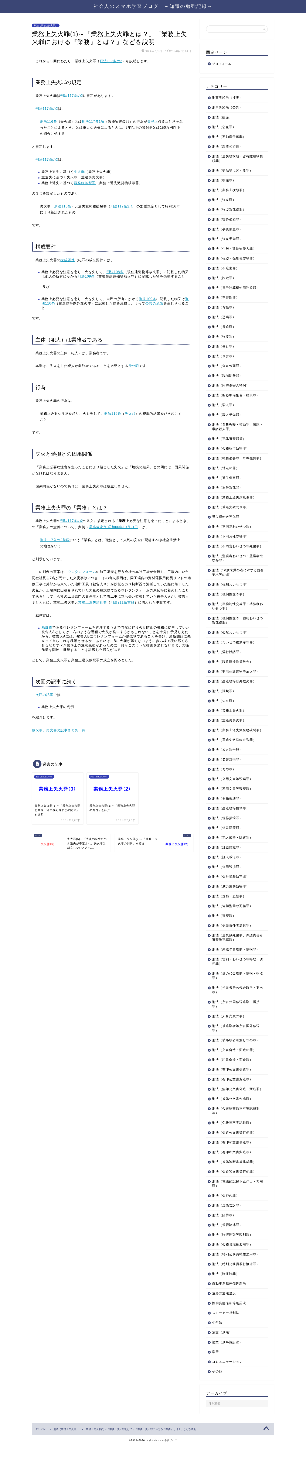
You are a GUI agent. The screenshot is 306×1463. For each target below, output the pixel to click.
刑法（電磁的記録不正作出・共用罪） (236, 1201)
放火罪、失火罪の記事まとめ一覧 (58, 730)
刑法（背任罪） (224, 307)
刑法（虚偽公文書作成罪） (232, 1116)
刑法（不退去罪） (225, 268)
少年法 (217, 1340)
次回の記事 (44, 695)
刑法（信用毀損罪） (227, 880)
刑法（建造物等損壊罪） (230, 821)
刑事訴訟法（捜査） (227, 97)
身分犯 (133, 366)
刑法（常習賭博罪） (227, 1242)
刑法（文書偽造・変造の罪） (234, 1063)
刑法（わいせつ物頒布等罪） (234, 651)
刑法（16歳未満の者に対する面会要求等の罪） (234, 581)
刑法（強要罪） (224, 336)
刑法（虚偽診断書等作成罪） (234, 1179)
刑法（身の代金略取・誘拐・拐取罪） (236, 989)
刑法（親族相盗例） (227, 146)
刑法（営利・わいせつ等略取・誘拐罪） (236, 975)
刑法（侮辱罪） (224, 782)
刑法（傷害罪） (224, 356)
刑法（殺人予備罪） (227, 414)
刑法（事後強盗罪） (227, 229)
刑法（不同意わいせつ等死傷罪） (234, 553)
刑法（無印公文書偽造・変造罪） (234, 1104)
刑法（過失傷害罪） (227, 482)
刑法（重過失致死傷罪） (230, 511)
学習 (215, 1369)
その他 (217, 1389)
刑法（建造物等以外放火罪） (234, 690)
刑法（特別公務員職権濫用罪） (236, 1272)
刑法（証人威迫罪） (227, 870)
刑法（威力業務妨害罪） (230, 900)
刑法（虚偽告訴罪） (227, 1223)
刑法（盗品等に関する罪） (232, 170)
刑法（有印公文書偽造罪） (232, 1083)
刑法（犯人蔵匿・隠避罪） (232, 851)
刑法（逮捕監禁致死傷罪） (232, 919)
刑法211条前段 (122, 602)
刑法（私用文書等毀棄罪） (232, 802)
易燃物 (46, 627)
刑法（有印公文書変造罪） (232, 1092)
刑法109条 (86, 276)
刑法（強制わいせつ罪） (230, 593)
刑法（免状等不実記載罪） (232, 1140)
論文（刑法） (222, 1350)
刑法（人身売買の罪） (229, 1029)
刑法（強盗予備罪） (227, 239)
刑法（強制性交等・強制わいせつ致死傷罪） (236, 629)
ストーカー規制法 (225, 1330)
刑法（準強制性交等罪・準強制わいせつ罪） (236, 615)
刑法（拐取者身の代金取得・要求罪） (236, 1003)
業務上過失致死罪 (92, 602)
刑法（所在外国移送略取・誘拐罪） (236, 1017)
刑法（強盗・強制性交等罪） (234, 258)
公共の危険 (154, 303)
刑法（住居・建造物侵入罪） (234, 248)
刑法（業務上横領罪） (229, 190)
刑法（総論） (222, 117)
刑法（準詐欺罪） (225, 297)
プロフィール (221, 64)
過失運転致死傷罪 (225, 521)
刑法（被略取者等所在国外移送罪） (236, 1041)
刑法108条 (115, 272)
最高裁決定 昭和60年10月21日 (113, 527)
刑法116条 (48, 121)
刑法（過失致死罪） (227, 492)
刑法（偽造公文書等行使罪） (234, 1150)
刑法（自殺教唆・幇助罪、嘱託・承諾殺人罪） (234, 427)
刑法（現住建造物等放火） (232, 670)
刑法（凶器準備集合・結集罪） (236, 395)
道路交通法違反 (224, 1311)
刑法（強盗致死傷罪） (229, 209)
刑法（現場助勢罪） (227, 375)
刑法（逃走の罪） (225, 472)
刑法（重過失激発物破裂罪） (234, 753)
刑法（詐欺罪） (224, 278)
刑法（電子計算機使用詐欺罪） (236, 287)
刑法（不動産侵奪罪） (229, 136)
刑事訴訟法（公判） (227, 107)
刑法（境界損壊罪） (227, 831)
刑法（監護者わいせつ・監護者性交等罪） (236, 567)
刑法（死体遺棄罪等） (229, 438)
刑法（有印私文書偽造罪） (232, 1160)
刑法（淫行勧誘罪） (227, 661)
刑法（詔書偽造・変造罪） (232, 1073)
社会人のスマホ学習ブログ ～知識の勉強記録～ (153, 6)
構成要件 (67, 260)
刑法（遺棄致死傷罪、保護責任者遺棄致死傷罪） (236, 951)
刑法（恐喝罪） (224, 317)
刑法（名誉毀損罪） (227, 773)
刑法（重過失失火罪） (229, 729)
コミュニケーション (227, 1379)
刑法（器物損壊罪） (227, 812)
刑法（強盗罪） (224, 200)
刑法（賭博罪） (224, 1233)
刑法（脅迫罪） (224, 327)
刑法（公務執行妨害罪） (230, 448)
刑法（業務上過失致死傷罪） (234, 502)
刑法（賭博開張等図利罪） (232, 1252)
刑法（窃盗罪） (224, 127)
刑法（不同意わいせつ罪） (232, 531)
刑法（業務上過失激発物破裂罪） (234, 741)
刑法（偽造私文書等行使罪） (234, 1189)
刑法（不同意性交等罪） (230, 541)
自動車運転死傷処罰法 (229, 1301)
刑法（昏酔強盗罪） (227, 219)
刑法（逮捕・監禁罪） (229, 909)
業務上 (152, 121)
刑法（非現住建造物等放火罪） (236, 680)
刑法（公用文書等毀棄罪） (232, 792)
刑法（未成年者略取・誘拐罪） (236, 963)
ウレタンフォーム (82, 572)
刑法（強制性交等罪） (229, 603)
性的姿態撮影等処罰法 (229, 1321)
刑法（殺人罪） (224, 405)
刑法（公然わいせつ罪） (230, 641)
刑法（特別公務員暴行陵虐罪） (236, 1282)
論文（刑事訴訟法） (227, 1360)
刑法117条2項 (121, 206)
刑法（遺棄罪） (224, 929)
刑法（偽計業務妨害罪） (230, 890)
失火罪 (79, 172)
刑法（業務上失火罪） (45, 25)
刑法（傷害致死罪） (227, 366)
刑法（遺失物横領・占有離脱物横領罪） (236, 158)
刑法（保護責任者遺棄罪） (232, 939)
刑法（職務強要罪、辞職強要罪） (234, 460)
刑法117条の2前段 (55, 540)
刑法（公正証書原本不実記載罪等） (236, 1128)
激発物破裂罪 (85, 183)
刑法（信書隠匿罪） (227, 841)
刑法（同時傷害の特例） (230, 385)
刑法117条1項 (93, 121)
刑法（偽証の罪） (225, 1213)
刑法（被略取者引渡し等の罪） (236, 1053)
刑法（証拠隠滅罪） (227, 860)
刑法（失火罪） (224, 709)
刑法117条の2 (111, 61)
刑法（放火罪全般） (227, 763)
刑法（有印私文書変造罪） (232, 1170)
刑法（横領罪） (224, 180)
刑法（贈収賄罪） (225, 1291)
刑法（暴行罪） (224, 346)
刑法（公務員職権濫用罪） (232, 1262)
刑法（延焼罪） (224, 700)
